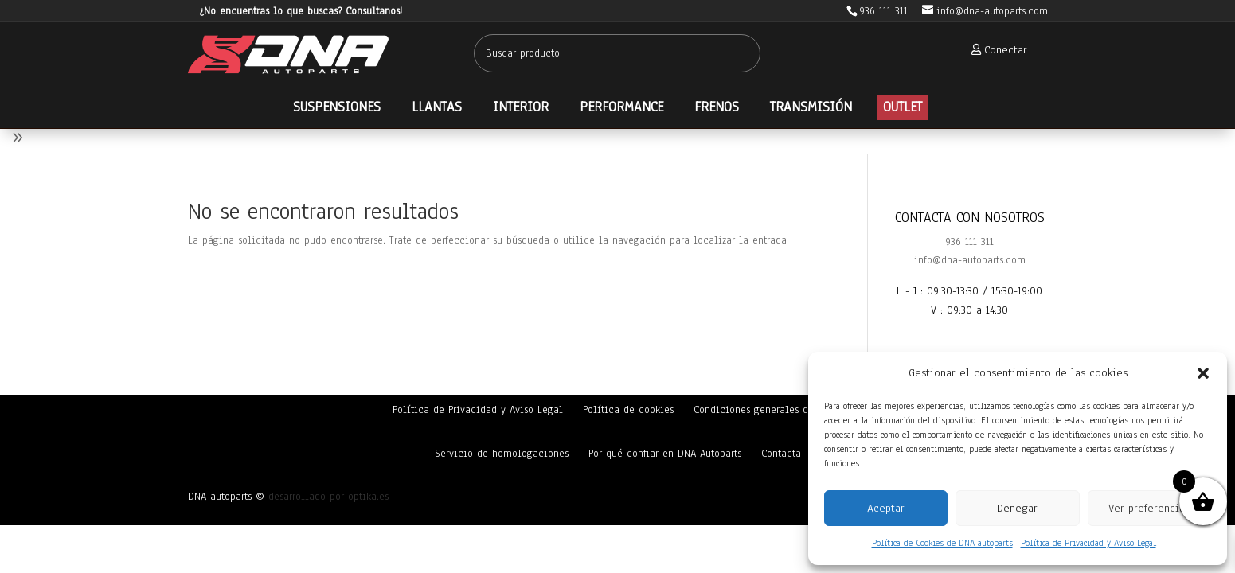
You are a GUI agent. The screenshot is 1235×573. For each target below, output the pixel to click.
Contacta (781, 453)
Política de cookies (628, 410)
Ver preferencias (1149, 508)
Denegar (1017, 508)
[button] (1203, 373)
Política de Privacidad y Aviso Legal (1088, 542)
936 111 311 (969, 242)
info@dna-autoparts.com (970, 260)
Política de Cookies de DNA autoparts (942, 542)
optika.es (368, 496)
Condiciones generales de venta (768, 410)
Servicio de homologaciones (502, 453)
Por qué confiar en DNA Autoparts (664, 453)
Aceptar (886, 508)
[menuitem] (994, 49)
